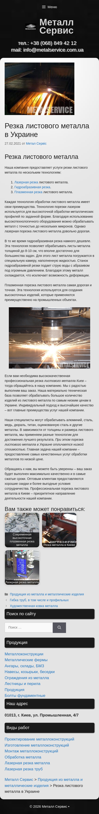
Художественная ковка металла (34, 606)
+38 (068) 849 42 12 (53, 43)
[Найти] (59, 627)
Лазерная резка (26, 182)
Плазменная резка (28, 192)
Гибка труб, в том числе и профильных (39, 600)
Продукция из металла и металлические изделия (47, 594)
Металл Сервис (57, 26)
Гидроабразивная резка (32, 187)
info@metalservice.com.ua (53, 50)
